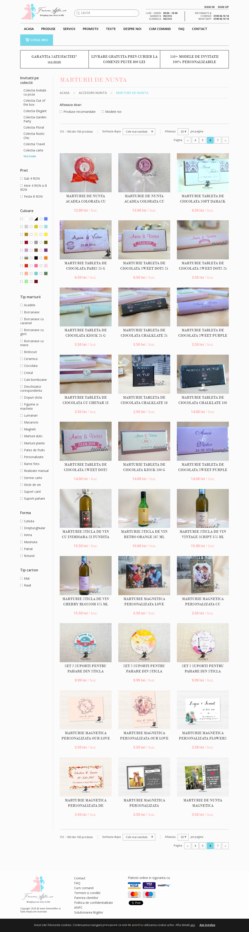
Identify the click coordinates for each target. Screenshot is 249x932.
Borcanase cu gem (32, 332)
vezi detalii (54, 62)
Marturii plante (32, 443)
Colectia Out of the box (34, 103)
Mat (25, 578)
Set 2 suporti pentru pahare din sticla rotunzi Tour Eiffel (203, 671)
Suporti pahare (32, 498)
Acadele (27, 305)
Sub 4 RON (30, 178)
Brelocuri (28, 352)
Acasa (64, 93)
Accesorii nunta (93, 93)
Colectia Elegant (35, 111)
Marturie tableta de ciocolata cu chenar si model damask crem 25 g (85, 402)
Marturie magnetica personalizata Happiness (144, 805)
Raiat (25, 585)
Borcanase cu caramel (32, 321)
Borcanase (30, 312)
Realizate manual (34, 471)
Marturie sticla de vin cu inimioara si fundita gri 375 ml (85, 536)
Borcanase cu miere (32, 343)
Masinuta (28, 542)
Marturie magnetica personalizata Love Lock (144, 604)
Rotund (27, 556)
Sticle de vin (30, 485)
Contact (79, 878)
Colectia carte (33, 150)
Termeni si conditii (87, 893)
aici (192, 925)
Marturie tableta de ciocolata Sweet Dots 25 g (144, 268)
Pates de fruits (32, 450)
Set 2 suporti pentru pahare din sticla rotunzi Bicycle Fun (144, 671)
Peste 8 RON (31, 196)
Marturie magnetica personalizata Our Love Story (85, 738)
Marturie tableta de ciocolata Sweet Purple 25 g (202, 335)
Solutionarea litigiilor (88, 912)
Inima (26, 535)
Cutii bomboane (33, 380)
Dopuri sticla (31, 397)
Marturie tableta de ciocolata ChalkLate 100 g (202, 402)
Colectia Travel (34, 144)
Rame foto (30, 464)
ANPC (78, 907)
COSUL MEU (36, 40)
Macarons (29, 422)
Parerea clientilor (86, 898)
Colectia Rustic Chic (34, 136)
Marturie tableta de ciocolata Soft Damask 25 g (202, 201)
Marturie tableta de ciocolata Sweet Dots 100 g (85, 469)
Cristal (26, 373)
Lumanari (29, 415)
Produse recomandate (78, 111)
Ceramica (29, 359)
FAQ (77, 883)
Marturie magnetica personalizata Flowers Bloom (203, 738)
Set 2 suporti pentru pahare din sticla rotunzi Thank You (86, 671)
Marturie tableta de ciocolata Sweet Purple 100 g (202, 469)
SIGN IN (209, 7)
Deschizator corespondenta (31, 388)
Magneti (28, 429)
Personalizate (31, 457)
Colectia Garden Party (35, 119)
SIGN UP (223, 7)
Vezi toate (30, 156)
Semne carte (31, 478)
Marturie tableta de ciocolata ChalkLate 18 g (144, 402)
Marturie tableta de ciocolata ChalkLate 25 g (144, 335)
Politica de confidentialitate (93, 902)
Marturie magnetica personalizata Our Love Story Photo (144, 738)
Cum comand (83, 888)
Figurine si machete (29, 406)
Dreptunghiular (32, 528)
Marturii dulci (31, 436)
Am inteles (207, 925)
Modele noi (111, 111)
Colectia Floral (34, 127)
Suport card (30, 491)
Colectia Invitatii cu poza (35, 92)
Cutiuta (27, 521)
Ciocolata (29, 366)
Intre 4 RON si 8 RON (33, 187)
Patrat (26, 549)
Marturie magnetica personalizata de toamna (86, 805)
